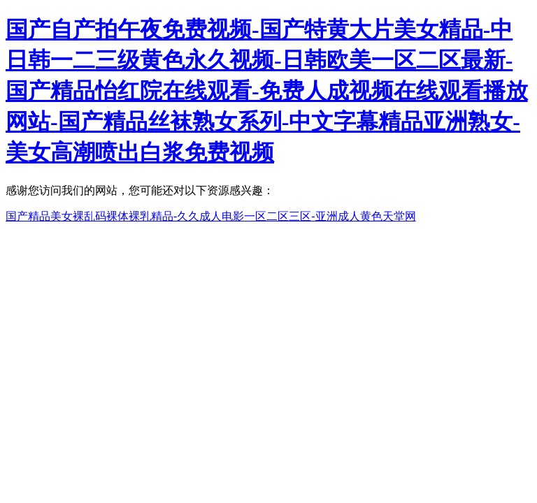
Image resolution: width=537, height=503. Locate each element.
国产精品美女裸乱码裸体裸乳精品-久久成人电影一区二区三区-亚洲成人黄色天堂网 (211, 216)
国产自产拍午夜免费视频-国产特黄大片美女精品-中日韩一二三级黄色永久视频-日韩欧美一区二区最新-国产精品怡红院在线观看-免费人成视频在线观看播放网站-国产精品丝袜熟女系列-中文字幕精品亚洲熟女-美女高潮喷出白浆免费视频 (267, 91)
